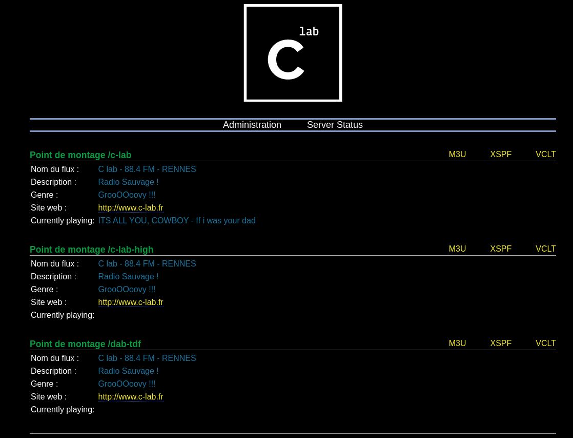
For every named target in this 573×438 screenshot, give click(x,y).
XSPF (500, 154)
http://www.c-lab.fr (130, 207)
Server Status (335, 125)
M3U (457, 154)
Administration (252, 125)
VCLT (546, 154)
